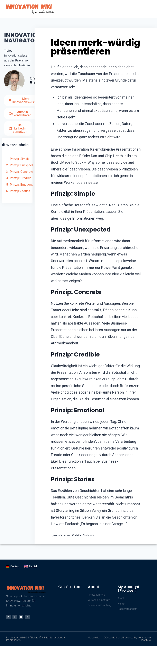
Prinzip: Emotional (22, 184)
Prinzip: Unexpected (23, 165)
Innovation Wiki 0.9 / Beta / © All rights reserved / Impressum (35, 639)
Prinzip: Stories (20, 191)
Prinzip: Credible (20, 178)
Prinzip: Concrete (21, 172)
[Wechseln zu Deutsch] (13, 566)
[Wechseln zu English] (31, 566)
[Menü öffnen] (148, 9)
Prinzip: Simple (19, 159)
